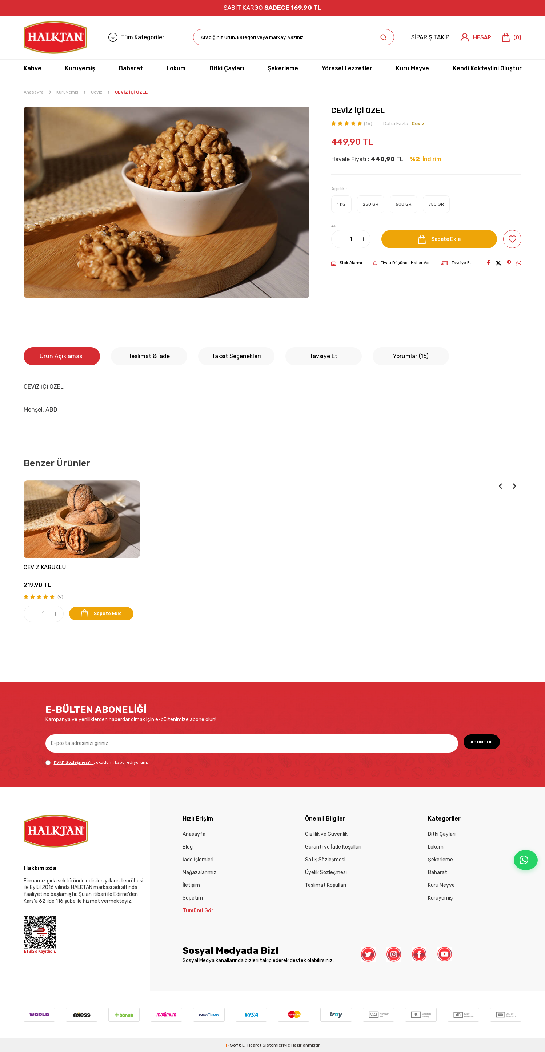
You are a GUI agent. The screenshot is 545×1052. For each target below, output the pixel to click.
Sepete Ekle (437, 239)
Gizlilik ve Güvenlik (326, 834)
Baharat (131, 68)
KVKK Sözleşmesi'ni (74, 762)
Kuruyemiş (80, 68)
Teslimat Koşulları (325, 885)
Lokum (176, 68)
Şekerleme (283, 68)
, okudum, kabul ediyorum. (96, 762)
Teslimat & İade (149, 356)
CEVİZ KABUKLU (45, 567)
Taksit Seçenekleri (236, 356)
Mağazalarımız (199, 872)
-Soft (233, 1045)
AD (334, 226)
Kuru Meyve (412, 68)
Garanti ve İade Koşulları (333, 847)
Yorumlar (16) (410, 356)
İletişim (191, 885)
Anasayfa (34, 92)
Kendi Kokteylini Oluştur (487, 68)
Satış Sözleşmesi (325, 860)
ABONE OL (478, 743)
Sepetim (193, 898)
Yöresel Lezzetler (347, 68)
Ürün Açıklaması (62, 356)
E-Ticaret (251, 1045)
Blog (188, 847)
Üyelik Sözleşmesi (326, 872)
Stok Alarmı (346, 263)
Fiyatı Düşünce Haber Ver (401, 263)
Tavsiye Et (456, 263)
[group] (167, 202)
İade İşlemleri (198, 860)
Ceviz (96, 92)
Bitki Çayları (226, 68)
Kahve (32, 68)
